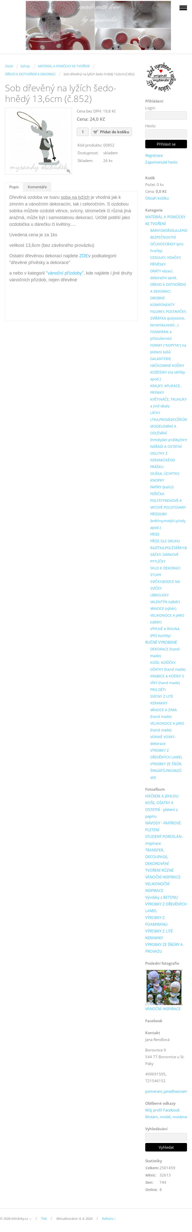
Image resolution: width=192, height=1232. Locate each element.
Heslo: (150, 125)
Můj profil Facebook (162, 1109)
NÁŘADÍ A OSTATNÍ (166, 446)
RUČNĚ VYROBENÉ (161, 642)
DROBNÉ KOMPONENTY (162, 301)
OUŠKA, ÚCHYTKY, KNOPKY (165, 477)
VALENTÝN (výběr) (165, 601)
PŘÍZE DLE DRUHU (165, 541)
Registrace (154, 155)
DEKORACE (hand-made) (165, 652)
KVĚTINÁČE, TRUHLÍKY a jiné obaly (168, 402)
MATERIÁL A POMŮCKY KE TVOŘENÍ (64, 66)
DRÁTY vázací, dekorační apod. (163, 274)
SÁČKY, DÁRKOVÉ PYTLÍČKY (164, 558)
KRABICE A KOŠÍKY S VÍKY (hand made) (167, 679)
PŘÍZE (155, 534)
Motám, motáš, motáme (166, 1116)
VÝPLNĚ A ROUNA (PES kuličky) (165, 632)
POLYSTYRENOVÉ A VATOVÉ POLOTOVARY (168, 504)
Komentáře (37, 186)
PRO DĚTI (158, 689)
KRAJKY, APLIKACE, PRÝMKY (165, 389)
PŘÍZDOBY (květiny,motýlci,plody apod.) (168, 521)
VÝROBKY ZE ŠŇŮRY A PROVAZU (164, 948)
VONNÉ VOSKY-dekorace (163, 740)
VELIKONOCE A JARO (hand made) (167, 726)
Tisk (44, 1218)
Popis (14, 186)
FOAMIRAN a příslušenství (161, 335)
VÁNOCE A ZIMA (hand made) (163, 713)
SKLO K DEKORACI (165, 568)
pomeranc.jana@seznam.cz (168, 1091)
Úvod (9, 66)
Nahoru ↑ (109, 1218)
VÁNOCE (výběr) (163, 608)
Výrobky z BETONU (161, 897)
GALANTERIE (160, 358)
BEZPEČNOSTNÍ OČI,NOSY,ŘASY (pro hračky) (166, 244)
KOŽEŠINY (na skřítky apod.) (167, 375)
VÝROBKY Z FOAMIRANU (156, 921)
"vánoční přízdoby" (65, 273)
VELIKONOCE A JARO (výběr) (167, 618)
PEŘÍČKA (157, 493)
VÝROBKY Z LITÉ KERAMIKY (159, 934)
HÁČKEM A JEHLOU (161, 795)
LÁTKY (155, 412)
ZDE (83, 255)
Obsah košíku (157, 198)
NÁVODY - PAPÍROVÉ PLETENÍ (163, 826)
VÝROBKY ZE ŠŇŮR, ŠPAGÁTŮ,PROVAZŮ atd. (166, 770)
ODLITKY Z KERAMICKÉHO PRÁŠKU (162, 460)
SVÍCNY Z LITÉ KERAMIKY (161, 699)
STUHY (155, 574)
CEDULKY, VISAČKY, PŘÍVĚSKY (165, 261)
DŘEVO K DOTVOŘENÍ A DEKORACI (30, 74)
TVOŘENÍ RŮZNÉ (159, 870)
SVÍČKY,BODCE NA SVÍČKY (165, 585)
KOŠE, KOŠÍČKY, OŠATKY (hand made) (168, 666)
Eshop (25, 66)
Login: (150, 107)
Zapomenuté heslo (161, 162)
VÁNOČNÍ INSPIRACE (162, 876)
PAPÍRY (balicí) (162, 487)
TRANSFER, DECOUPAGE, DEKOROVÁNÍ (157, 856)
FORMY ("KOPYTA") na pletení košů (168, 348)
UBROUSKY (159, 595)
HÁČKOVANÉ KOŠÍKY (167, 365)
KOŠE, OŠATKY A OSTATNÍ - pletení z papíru (161, 809)
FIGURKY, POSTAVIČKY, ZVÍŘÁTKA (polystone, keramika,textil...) (168, 318)
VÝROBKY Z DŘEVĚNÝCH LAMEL (166, 753)
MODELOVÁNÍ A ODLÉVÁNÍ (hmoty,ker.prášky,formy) (170, 433)
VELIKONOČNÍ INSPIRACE (157, 887)
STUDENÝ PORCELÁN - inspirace (164, 840)
